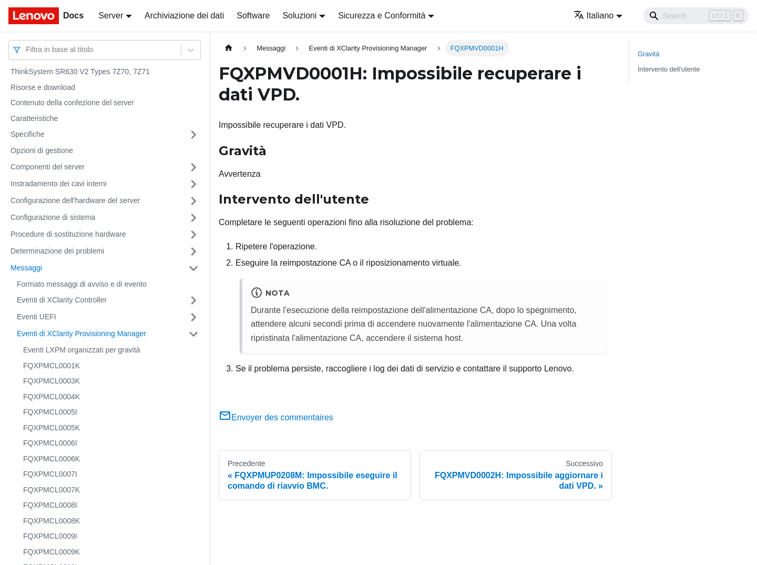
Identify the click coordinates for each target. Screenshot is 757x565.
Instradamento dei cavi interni (59, 183)
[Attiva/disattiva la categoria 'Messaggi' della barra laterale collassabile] (193, 268)
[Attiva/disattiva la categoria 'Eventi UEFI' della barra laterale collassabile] (193, 317)
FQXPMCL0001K (51, 365)
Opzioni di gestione (42, 150)
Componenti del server (48, 167)
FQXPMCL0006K (51, 459)
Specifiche (28, 134)
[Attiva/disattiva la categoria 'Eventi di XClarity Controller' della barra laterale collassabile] (193, 300)
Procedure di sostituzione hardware (68, 234)
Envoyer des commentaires (276, 417)
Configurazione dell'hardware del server (75, 200)
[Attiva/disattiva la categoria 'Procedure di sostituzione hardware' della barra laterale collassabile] (193, 234)
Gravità (648, 54)
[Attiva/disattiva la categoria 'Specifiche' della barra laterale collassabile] (193, 134)
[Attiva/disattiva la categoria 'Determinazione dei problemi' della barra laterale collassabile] (193, 251)
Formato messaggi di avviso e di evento (82, 284)
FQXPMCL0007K (51, 490)
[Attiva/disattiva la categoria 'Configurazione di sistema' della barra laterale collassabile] (193, 217)
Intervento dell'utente (669, 69)
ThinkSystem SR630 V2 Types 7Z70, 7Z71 (80, 71)
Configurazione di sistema (53, 217)
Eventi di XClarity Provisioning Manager (81, 333)
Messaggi (26, 268)
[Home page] (229, 48)
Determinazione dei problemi (57, 251)
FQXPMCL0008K (51, 521)
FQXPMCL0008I (50, 505)
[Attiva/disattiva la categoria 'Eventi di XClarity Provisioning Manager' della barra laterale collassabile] (193, 334)
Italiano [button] (594, 15)
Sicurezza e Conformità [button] (381, 15)
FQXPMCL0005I (50, 412)
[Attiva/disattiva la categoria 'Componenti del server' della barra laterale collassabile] (193, 167)
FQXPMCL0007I (50, 474)
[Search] (696, 15)
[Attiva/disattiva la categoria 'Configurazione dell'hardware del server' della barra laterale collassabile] (193, 201)
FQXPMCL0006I (50, 443)
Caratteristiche (34, 118)
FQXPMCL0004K (51, 396)
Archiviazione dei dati (184, 15)
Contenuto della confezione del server (72, 102)
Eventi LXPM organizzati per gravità (81, 350)
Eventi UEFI (36, 316)
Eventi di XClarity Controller (62, 300)
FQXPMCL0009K (51, 552)
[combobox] (27, 50)
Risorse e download (43, 87)
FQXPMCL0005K (51, 427)
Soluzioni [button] (299, 15)
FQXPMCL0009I (50, 536)
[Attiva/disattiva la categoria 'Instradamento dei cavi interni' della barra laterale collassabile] (193, 184)
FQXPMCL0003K (51, 381)
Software (253, 15)
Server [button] (110, 15)
